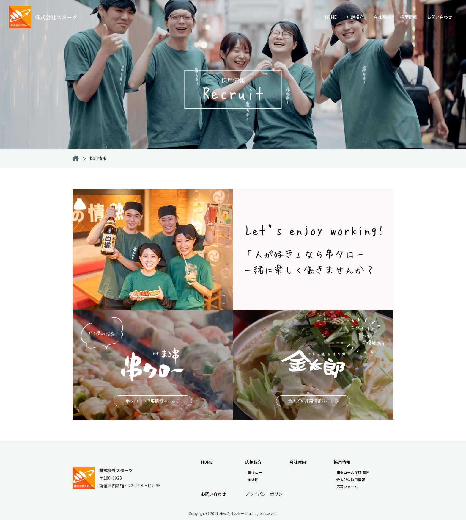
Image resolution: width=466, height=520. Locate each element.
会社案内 (382, 17)
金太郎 (253, 479)
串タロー (255, 472)
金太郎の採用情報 (350, 479)
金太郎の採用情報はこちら (313, 401)
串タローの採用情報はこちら (153, 401)
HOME (331, 17)
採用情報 (408, 17)
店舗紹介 (355, 17)
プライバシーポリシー (266, 494)
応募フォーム (347, 486)
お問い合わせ (439, 17)
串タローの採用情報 (352, 472)
